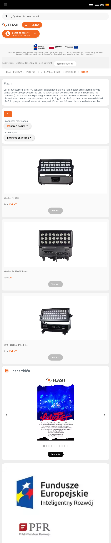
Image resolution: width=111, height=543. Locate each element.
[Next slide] (104, 415)
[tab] (44, 446)
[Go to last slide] (6, 415)
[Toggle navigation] (5, 4)
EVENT (13, 204)
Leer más (55, 454)
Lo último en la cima (18, 137)
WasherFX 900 (11, 198)
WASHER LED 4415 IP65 (16, 345)
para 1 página (16, 125)
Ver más (55, 210)
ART (11, 277)
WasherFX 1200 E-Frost (16, 271)
